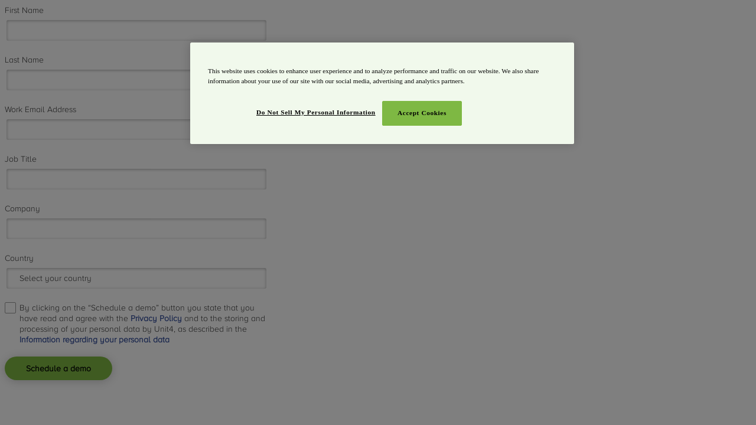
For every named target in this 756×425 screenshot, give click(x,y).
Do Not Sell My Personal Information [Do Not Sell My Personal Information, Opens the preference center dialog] (316, 112)
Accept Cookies (422, 112)
